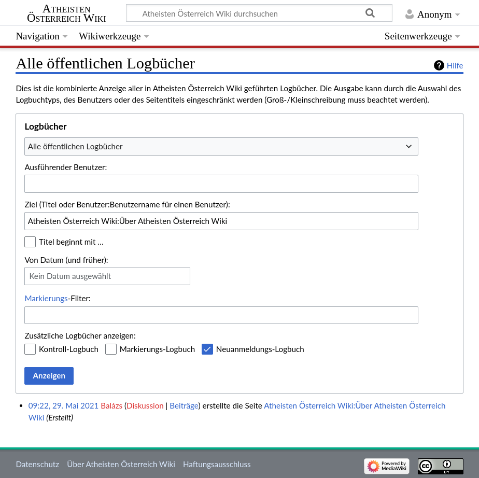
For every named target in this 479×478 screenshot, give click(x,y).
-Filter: (57, 298)
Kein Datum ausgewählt (70, 275)
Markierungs (45, 298)
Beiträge (184, 405)
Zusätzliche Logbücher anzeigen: (79, 335)
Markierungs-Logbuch (157, 349)
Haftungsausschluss (217, 464)
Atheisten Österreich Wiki (66, 13)
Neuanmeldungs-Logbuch (260, 349)
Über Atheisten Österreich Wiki (121, 464)
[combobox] (221, 146)
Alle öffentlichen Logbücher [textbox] (75, 146)
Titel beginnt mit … (71, 241)
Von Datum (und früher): (66, 259)
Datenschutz (37, 464)
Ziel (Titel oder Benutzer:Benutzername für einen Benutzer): (127, 204)
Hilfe (455, 65)
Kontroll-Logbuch (68, 349)
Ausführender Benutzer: (65, 167)
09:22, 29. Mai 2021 (64, 405)
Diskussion (145, 405)
